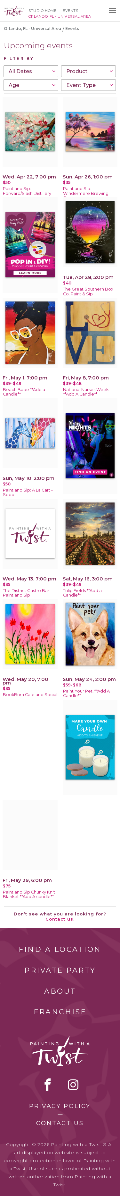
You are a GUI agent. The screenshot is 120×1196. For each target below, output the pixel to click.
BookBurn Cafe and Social (30, 694)
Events (70, 10)
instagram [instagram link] (73, 1084)
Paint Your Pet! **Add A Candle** (86, 693)
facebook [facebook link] (48, 1084)
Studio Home (42, 10)
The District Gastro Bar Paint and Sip (26, 593)
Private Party (60, 970)
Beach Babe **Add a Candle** (24, 392)
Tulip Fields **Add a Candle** (82, 593)
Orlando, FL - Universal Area (32, 28)
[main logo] (14, 9)
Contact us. (59, 919)
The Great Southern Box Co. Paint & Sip (88, 291)
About (60, 991)
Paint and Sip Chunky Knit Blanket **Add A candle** (29, 894)
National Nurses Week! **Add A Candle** (86, 392)
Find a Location (60, 949)
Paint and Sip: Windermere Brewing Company (85, 193)
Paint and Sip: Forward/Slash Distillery (27, 191)
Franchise (60, 1012)
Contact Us (60, 1123)
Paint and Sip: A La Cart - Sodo (28, 492)
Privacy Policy (60, 1106)
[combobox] (31, 71)
